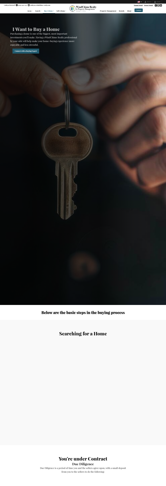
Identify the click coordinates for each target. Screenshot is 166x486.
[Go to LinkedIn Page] (160, 5)
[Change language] (139, 2)
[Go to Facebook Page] (156, 5)
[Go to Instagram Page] (158, 5)
